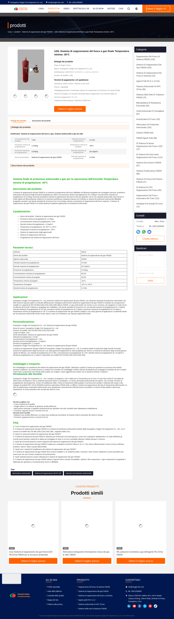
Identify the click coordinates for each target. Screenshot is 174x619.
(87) (148, 164)
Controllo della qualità (55, 596)
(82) (148, 188)
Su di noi (98, 9)
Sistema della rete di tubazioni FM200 (92, 609)
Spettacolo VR (81, 9)
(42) (148, 74)
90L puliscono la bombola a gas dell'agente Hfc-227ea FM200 (140, 553)
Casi (121, 9)
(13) (149, 205)
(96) (149, 172)
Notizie (111, 9)
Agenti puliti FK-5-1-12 (86, 600)
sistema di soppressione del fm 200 (48, 473)
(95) (148, 87)
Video (66, 9)
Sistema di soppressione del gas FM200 (37, 32)
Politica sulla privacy (55, 604)
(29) (148, 119)
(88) (146, 138)
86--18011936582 (75, 2)
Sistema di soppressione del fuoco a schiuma (95, 596)
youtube (134, 606)
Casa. (41, 9)
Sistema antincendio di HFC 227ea (91, 604)
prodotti (17, 32)
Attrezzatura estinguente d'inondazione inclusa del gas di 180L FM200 (86, 553)
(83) (148, 104)
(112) (149, 155)
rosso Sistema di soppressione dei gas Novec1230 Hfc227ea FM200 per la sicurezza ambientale (30, 553)
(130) (148, 57)
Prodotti (54, 9)
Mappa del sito (52, 600)
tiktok (155, 606)
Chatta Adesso (150, 238)
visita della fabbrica (54, 591)
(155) (147, 126)
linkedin (129, 606)
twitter (145, 606)
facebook (139, 606)
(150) (148, 66)
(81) (150, 112)
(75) (150, 96)
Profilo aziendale (53, 587)
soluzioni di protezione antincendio (78, 473)
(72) (149, 146)
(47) (149, 180)
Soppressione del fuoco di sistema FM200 (94, 587)
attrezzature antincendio (21, 473)
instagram (150, 606)
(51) (148, 81)
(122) (147, 196)
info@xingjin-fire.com (55, 2)
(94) (144, 133)
